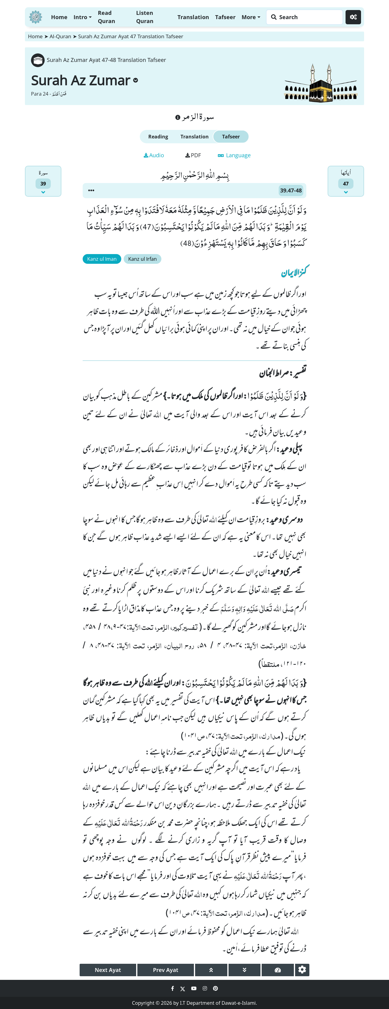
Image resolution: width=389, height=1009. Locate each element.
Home (59, 17)
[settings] (302, 970)
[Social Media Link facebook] (173, 988)
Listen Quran (144, 17)
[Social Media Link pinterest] (215, 988)
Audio (154, 155)
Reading (158, 136)
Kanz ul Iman (102, 259)
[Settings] (353, 17)
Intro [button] (80, 17)
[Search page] (303, 17)
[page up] (211, 970)
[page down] (244, 970)
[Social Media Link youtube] (194, 988)
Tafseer (225, 17)
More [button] (249, 17)
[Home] (35, 16)
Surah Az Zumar (84, 80)
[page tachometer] (277, 970)
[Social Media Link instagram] (205, 988)
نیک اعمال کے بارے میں (272, 752)
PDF (193, 155)
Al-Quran (60, 36)
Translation (193, 17)
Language (234, 155)
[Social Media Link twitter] (183, 988)
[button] (91, 190)
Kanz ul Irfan (142, 259)
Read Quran (106, 17)
